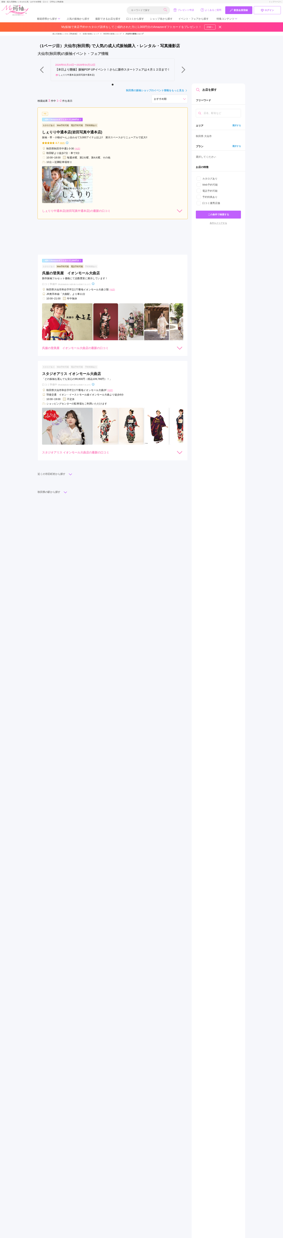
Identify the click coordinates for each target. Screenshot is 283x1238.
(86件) (62, 143)
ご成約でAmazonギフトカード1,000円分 (62, 119)
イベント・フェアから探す (193, 18)
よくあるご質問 (211, 10)
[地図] (77, 148)
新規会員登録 (239, 10)
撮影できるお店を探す (108, 18)
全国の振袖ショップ (91, 34)
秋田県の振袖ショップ (112, 34)
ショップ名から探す (161, 18)
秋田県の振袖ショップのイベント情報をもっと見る (157, 90)
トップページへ (275, 2)
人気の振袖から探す (78, 18)
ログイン (267, 10)
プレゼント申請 (183, 10)
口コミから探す (135, 18)
